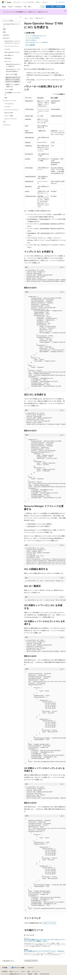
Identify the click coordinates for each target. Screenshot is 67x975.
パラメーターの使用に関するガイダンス (35, 36)
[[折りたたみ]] (20, 16)
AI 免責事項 (4, 971)
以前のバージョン (14, 971)
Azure (31, 18)
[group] (45, 277)
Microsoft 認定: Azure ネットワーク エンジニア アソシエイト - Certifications (44, 951)
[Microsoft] (3, 2)
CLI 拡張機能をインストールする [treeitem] (13, 93)
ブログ (22, 971)
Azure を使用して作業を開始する (55, 6)
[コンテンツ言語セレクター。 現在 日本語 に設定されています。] (4, 967)
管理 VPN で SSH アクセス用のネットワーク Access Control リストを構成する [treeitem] (13, 79)
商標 (35, 974)
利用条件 (30, 974)
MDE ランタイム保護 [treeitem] (11, 74)
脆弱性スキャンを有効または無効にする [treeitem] (13, 85)
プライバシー (35, 971)
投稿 (28, 971)
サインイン (62, 2)
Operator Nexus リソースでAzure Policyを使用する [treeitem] (13, 70)
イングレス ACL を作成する (32, 38)
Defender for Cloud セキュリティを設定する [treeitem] (13, 65)
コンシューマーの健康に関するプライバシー (13, 974)
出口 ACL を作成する (30, 40)
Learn (25, 18)
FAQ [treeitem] (4, 122)
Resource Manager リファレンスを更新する (36, 42)
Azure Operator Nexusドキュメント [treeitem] (11, 25)
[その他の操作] (64, 18)
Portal (42, 6)
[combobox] (11, 20)
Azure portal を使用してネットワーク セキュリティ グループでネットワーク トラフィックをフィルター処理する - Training (44, 940)
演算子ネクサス (40, 18)
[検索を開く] (57, 2)
